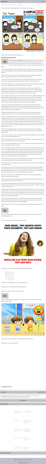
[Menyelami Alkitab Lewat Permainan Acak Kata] (19, 444)
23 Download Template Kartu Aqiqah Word (17, 412)
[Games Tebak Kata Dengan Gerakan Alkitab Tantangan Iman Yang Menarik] (27, 426)
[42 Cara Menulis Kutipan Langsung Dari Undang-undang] (19, 426)
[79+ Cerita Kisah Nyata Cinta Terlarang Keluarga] (27, 435)
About (15, 459)
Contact (20, 459)
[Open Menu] (42, 1)
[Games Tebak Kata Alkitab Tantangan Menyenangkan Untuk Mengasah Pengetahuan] (27, 417)
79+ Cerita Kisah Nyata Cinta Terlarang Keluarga (27, 439)
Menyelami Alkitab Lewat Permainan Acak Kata (18, 448)
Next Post (4, 392)
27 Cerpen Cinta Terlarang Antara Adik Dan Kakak (27, 448)
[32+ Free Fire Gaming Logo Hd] (19, 435)
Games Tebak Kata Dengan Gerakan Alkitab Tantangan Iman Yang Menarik (26, 430)
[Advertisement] (23, 356)
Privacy (25, 459)
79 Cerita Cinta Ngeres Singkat (11, 5)
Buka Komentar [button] (23, 400)
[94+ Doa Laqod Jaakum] (19, 417)
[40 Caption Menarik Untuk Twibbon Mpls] (27, 408)
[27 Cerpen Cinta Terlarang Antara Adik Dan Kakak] (27, 444)
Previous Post (41, 392)
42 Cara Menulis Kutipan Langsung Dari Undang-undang (18, 430)
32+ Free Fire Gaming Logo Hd (19, 438)
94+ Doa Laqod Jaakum (17, 420)
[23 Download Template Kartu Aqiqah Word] (19, 408)
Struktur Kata (4, 1)
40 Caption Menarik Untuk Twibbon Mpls (27, 411)
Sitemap (30, 459)
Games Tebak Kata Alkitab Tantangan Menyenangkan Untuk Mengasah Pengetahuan (27, 422)
